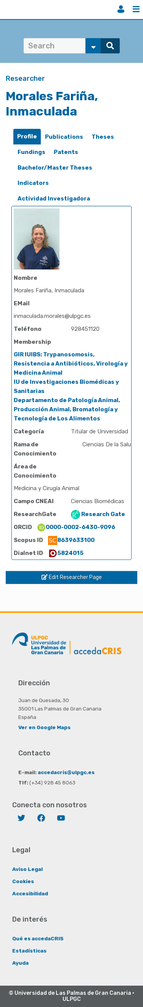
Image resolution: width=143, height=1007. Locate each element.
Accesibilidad (30, 893)
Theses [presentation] (103, 136)
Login (120, 9)
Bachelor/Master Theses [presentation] (55, 167)
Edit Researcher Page (72, 577)
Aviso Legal (27, 869)
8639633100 (71, 540)
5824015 (66, 553)
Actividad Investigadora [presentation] (54, 198)
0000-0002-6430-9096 (76, 527)
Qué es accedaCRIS (38, 938)
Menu (136, 9)
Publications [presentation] (64, 136)
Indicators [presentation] (33, 183)
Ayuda (20, 963)
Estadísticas (29, 951)
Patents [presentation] (66, 152)
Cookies (23, 881)
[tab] (27, 136)
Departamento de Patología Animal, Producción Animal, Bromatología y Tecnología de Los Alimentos (67, 409)
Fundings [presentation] (31, 152)
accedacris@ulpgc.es (66, 772)
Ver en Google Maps (44, 727)
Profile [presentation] (27, 136)
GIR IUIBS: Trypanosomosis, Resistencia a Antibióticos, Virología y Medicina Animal (71, 363)
